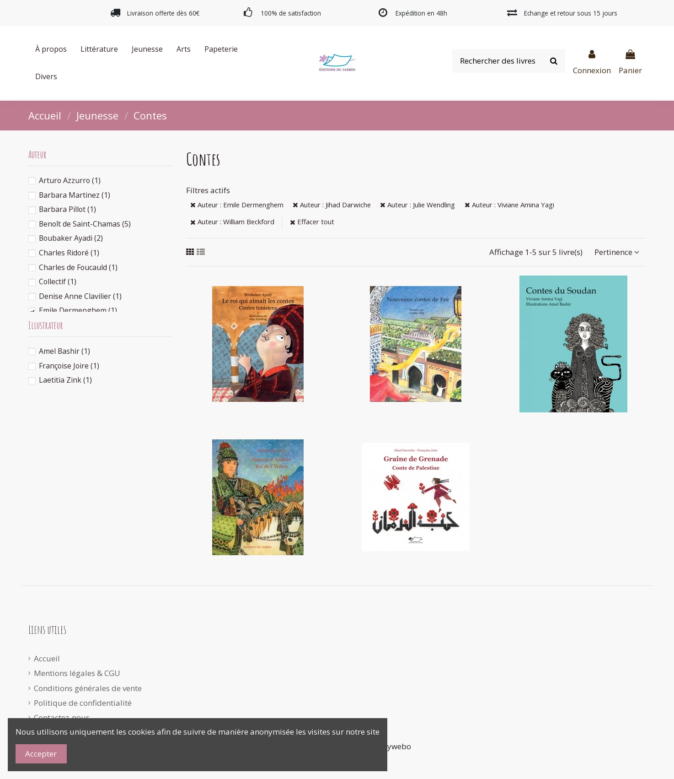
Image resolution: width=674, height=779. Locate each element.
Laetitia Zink (65, 380)
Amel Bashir (64, 351)
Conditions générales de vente (88, 688)
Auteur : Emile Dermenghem (237, 204)
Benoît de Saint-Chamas (85, 224)
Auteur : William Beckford (232, 221)
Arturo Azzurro (70, 180)
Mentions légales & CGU (77, 673)
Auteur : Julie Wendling (417, 204)
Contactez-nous (62, 717)
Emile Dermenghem (78, 310)
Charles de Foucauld (78, 267)
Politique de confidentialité (83, 703)
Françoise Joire (69, 366)
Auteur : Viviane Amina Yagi (509, 204)
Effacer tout (312, 221)
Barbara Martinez (74, 195)
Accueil (47, 658)
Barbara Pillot (67, 209)
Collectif (57, 281)
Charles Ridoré (69, 253)
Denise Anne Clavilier (80, 296)
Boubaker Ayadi (71, 238)
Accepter (41, 753)
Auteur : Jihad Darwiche (332, 204)
